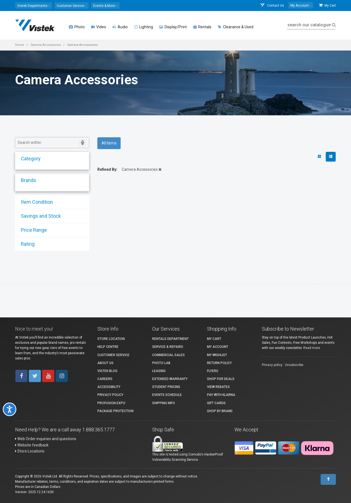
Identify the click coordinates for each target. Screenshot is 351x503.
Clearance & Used (235, 27)
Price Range (32, 230)
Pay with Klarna (221, 395)
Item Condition (35, 202)
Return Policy (219, 363)
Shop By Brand (220, 411)
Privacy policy (272, 365)
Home (19, 45)
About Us (105, 363)
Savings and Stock (39, 216)
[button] (33, 5)
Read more (311, 348)
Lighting (143, 27)
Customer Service (113, 355)
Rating (26, 244)
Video (98, 27)
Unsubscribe (294, 365)
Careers (104, 379)
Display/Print (173, 27)
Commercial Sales (168, 355)
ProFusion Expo (111, 403)
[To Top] (328, 479)
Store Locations (29, 451)
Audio (120, 27)
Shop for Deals (220, 379)
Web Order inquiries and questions (45, 439)
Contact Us (271, 5)
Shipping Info (163, 403)
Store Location (111, 339)
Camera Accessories (45, 45)
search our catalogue (311, 24)
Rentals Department (170, 339)
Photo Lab (161, 363)
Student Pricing (166, 387)
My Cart (327, 5)
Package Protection (115, 411)
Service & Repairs (167, 347)
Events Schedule (167, 395)
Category (29, 158)
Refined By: (107, 169)
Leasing (159, 371)
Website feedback (32, 445)
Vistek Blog (107, 371)
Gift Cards (216, 403)
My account (217, 347)
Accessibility (108, 387)
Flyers (212, 371)
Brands (26, 180)
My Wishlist (217, 355)
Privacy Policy (110, 395)
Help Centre (107, 347)
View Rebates (218, 387)
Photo (77, 27)
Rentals (202, 27)
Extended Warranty (170, 379)
